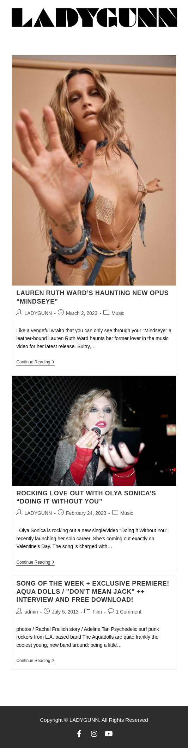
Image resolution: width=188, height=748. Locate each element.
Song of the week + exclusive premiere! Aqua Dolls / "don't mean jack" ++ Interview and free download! (92, 592)
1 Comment (128, 612)
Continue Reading (35, 361)
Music (118, 313)
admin (31, 612)
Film (97, 612)
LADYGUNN (38, 313)
